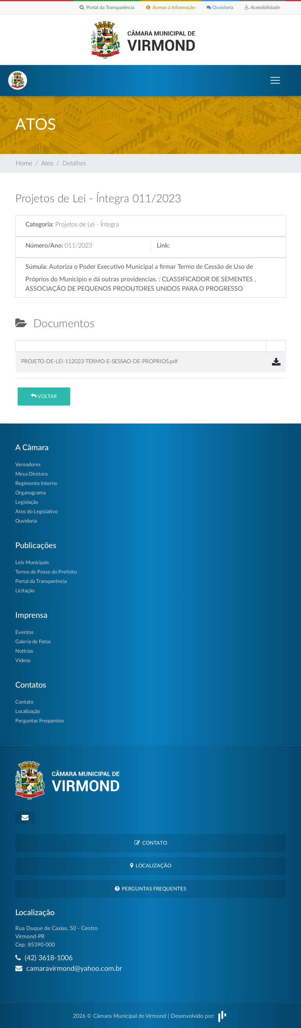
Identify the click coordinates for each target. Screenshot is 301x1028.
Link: (163, 246)
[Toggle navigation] (275, 80)
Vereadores (28, 464)
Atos (47, 163)
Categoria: (39, 224)
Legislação (26, 502)
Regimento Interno (36, 483)
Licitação (24, 591)
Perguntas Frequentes (39, 721)
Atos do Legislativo (36, 511)
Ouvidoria (220, 7)
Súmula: (36, 267)
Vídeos (23, 660)
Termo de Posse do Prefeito (46, 572)
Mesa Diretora (31, 474)
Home (24, 163)
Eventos (24, 632)
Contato (24, 702)
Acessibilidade (262, 7)
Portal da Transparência (106, 7)
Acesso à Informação (170, 7)
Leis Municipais (32, 562)
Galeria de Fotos (33, 641)
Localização (27, 711)
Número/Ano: (44, 246)
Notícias (24, 651)
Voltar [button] (44, 396)
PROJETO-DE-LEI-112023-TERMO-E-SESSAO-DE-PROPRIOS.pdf (99, 361)
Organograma (30, 493)
